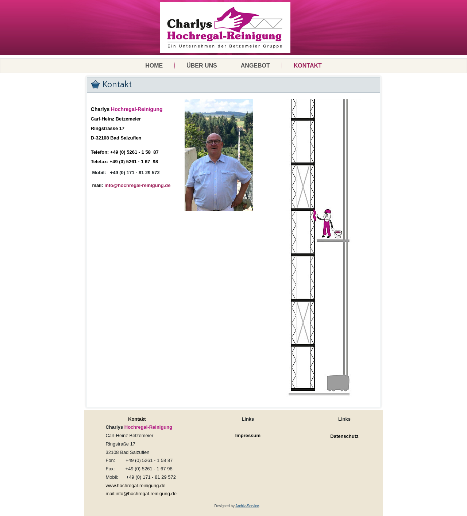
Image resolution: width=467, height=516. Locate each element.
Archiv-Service (247, 506)
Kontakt (308, 65)
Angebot (255, 65)
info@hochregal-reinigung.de (137, 185)
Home (154, 65)
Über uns (201, 65)
